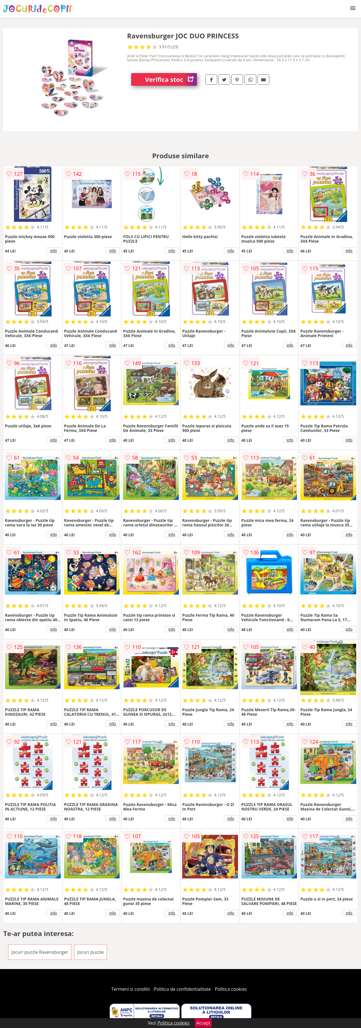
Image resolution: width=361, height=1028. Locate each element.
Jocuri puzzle (90, 952)
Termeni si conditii (130, 989)
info (53, 250)
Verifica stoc (171, 79)
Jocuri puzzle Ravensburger (39, 952)
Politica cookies (231, 989)
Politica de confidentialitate (182, 989)
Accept (203, 1023)
